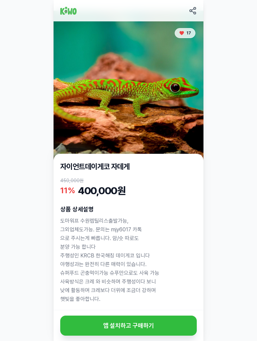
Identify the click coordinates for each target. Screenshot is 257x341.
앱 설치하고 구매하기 (128, 325)
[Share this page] (193, 11)
